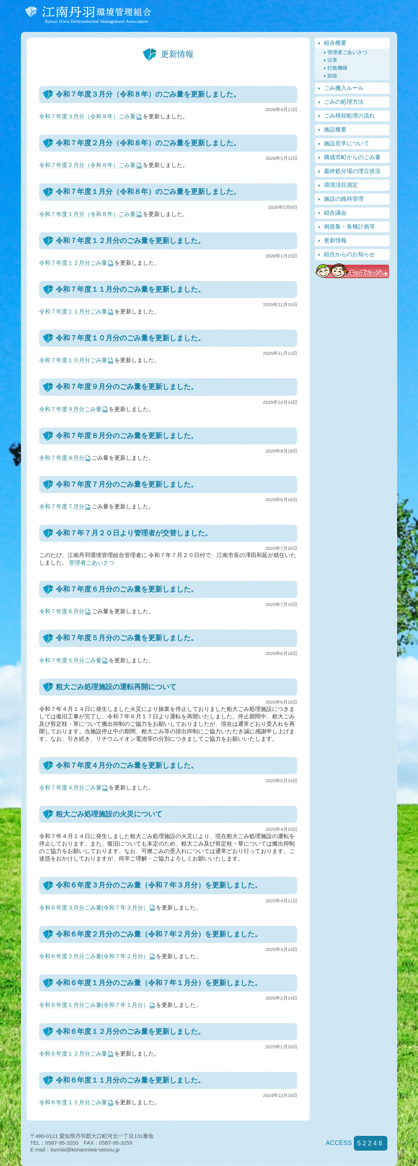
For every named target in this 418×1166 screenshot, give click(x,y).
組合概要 (335, 43)
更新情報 (335, 240)
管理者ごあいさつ (91, 563)
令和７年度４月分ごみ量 (70, 787)
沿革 (332, 60)
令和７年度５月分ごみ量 (70, 660)
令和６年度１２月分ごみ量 (73, 1054)
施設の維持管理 (344, 199)
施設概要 (335, 129)
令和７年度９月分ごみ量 (70, 409)
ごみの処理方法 (344, 102)
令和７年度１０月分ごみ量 (73, 360)
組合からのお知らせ (349, 254)
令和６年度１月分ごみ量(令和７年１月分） (94, 1005)
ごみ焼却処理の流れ (349, 116)
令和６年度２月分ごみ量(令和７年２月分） (94, 956)
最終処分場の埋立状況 (352, 171)
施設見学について (346, 143)
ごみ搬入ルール (344, 88)
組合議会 (335, 213)
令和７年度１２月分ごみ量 (73, 263)
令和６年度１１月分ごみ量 (73, 1102)
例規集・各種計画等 (349, 226)
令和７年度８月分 (62, 458)
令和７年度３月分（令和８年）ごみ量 (87, 116)
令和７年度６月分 (62, 611)
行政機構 (337, 68)
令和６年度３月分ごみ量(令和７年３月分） (94, 908)
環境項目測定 (341, 185)
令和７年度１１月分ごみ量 (73, 311)
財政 (332, 76)
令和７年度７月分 (62, 506)
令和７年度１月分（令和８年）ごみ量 (87, 214)
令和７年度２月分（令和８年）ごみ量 (87, 165)
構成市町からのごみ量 (352, 157)
